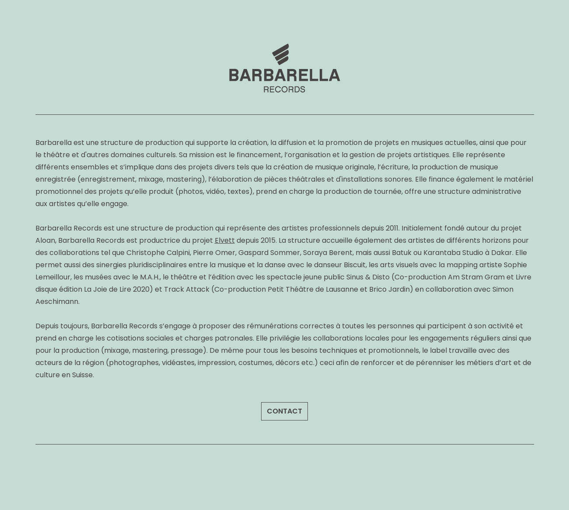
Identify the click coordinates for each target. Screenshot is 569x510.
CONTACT (284, 411)
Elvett (225, 240)
